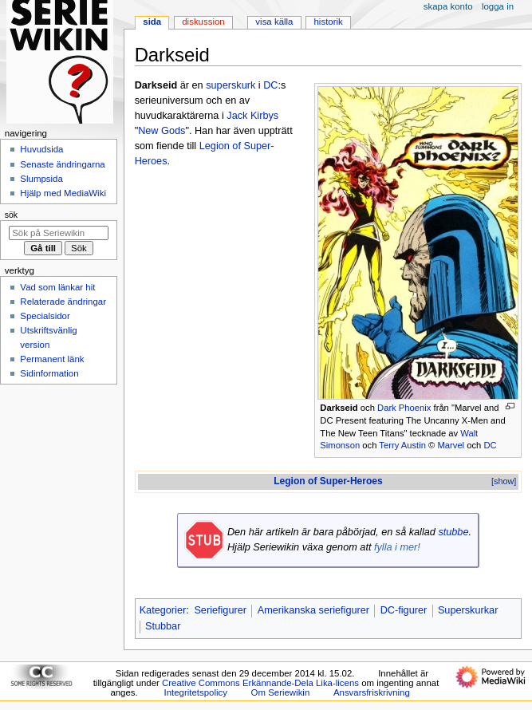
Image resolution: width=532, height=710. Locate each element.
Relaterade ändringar (63, 301)
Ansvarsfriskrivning (371, 692)
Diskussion (203, 21)
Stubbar (162, 626)
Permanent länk (52, 359)
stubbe (453, 532)
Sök (11, 214)
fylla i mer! (397, 547)
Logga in (498, 6)
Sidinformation (49, 373)
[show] (503, 481)
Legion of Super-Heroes (328, 481)
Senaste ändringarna (62, 164)
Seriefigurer (220, 610)
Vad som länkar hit (57, 287)
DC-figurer (404, 610)
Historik (328, 21)
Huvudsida (41, 149)
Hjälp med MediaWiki (63, 193)
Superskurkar (468, 610)
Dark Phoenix (404, 407)
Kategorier (163, 610)
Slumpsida (41, 178)
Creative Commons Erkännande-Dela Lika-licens (260, 683)
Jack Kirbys (252, 115)
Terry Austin (402, 445)
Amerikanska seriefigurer (313, 610)
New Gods (161, 130)
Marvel (450, 445)
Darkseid (338, 407)
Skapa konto (448, 6)
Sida (152, 21)
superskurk (230, 85)
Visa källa (274, 21)
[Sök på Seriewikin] (58, 233)
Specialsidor (44, 316)
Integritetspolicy (195, 692)
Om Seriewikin (280, 692)
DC (489, 445)
